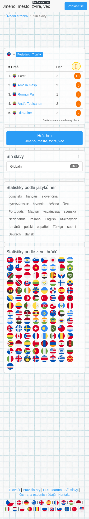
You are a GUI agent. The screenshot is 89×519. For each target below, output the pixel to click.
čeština (54, 204)
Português (16, 211)
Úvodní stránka (16, 16)
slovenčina (49, 196)
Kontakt (64, 494)
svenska (70, 211)
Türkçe (58, 227)
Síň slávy (71, 490)
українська (51, 211)
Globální (44, 166)
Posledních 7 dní (29, 54)
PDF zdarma (52, 490)
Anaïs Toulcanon (30, 104)
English (50, 219)
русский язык (18, 204)
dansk (29, 234)
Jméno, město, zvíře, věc (26, 5)
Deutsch (15, 234)
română (14, 227)
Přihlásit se (76, 6)
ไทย (66, 204)
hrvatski (38, 204)
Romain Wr (26, 94)
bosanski (15, 196)
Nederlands (17, 219)
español (42, 227)
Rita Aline (25, 113)
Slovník (14, 490)
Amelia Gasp (27, 85)
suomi (71, 227)
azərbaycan (68, 219)
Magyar (33, 211)
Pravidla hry (31, 490)
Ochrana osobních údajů (37, 494)
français (31, 196)
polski (28, 227)
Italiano (35, 219)
